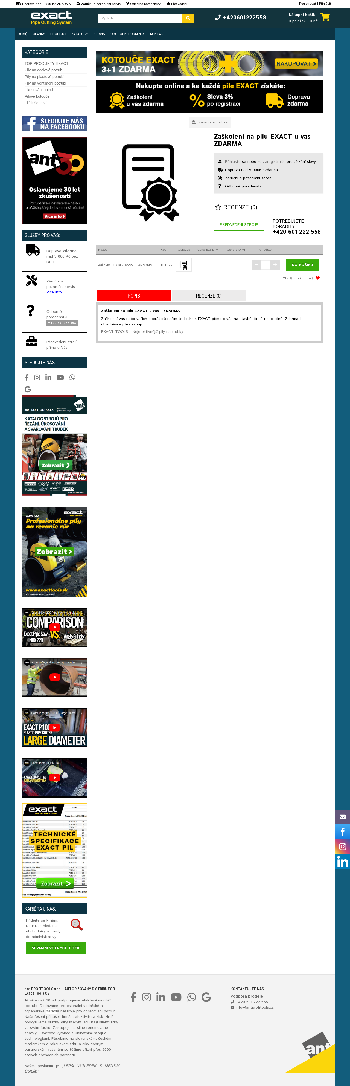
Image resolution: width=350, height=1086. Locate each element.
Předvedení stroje (239, 224)
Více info (54, 292)
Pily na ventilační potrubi (45, 83)
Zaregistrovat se (210, 122)
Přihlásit (325, 3)
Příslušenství (35, 103)
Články (39, 33)
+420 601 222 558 (297, 232)
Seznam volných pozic (56, 948)
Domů (22, 33)
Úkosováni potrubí (40, 90)
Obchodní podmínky (127, 33)
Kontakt (157, 33)
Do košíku (302, 265)
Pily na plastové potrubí (45, 76)
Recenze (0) (236, 208)
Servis (99, 33)
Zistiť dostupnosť (298, 278)
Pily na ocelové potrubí (44, 70)
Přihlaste (233, 161)
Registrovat (307, 3)
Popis (134, 295)
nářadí (51, 1011)
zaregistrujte (274, 161)
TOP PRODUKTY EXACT (46, 63)
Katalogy (80, 33)
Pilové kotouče (37, 96)
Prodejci (58, 33)
